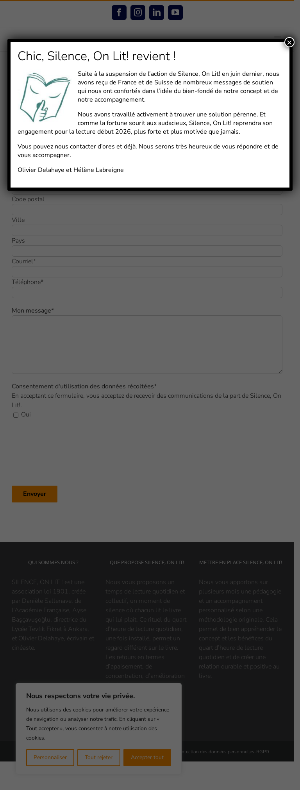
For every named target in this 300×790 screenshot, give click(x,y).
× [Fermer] (289, 42)
